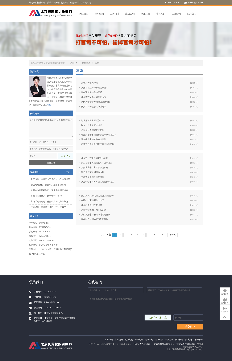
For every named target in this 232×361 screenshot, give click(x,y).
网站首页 (83, 13)
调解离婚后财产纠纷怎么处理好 (95, 102)
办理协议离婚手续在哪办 (92, 177)
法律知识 (160, 13)
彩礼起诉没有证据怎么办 (92, 120)
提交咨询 (51, 163)
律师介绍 (99, 13)
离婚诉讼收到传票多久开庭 (93, 210)
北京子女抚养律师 (141, 344)
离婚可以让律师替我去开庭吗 (94, 88)
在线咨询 (176, 13)
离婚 (97, 63)
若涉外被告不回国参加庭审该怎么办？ (98, 135)
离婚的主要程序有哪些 (91, 205)
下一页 (172, 235)
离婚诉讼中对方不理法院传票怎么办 (97, 182)
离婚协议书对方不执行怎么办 (94, 167)
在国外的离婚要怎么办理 (92, 200)
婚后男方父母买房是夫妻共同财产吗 (97, 196)
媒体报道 (179, 340)
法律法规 (149, 340)
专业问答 (73, 63)
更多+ (68, 172)
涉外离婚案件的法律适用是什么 (95, 214)
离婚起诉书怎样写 (89, 83)
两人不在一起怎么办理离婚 (93, 106)
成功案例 (130, 13)
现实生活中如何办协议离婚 (93, 139)
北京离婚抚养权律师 (163, 344)
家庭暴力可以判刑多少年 (92, 172)
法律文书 (169, 340)
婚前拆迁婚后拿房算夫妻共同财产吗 (97, 144)
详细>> (50, 105)
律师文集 (145, 13)
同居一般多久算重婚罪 (91, 125)
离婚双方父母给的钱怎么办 (93, 97)
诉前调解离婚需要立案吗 (92, 130)
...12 (162, 235)
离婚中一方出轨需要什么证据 (94, 158)
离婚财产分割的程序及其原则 (94, 219)
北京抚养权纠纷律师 (55, 63)
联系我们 (191, 13)
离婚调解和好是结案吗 (91, 92)
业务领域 (114, 13)
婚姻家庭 (86, 63)
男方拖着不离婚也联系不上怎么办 (96, 163)
